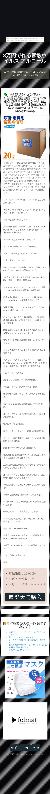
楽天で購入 (25, 597)
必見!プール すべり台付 (19, 650)
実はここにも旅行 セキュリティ (23, 637)
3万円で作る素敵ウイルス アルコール (25, 58)
